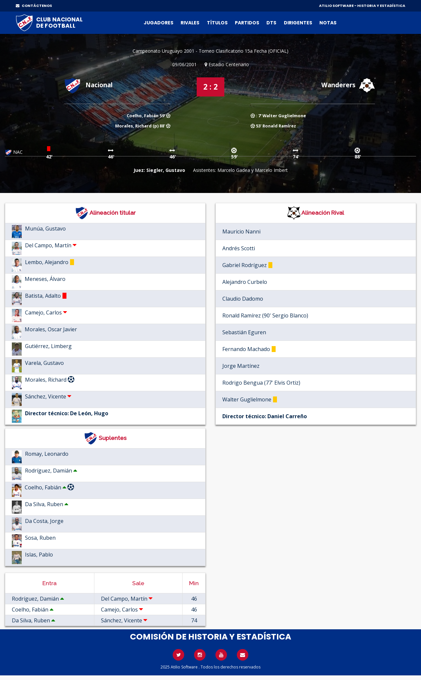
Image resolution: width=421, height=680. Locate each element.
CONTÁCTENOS (34, 5)
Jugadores (158, 22)
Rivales (190, 22)
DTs (271, 22)
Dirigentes (298, 22)
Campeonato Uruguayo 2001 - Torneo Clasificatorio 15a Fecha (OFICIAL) (210, 51)
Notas (327, 22)
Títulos (217, 22)
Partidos (247, 22)
